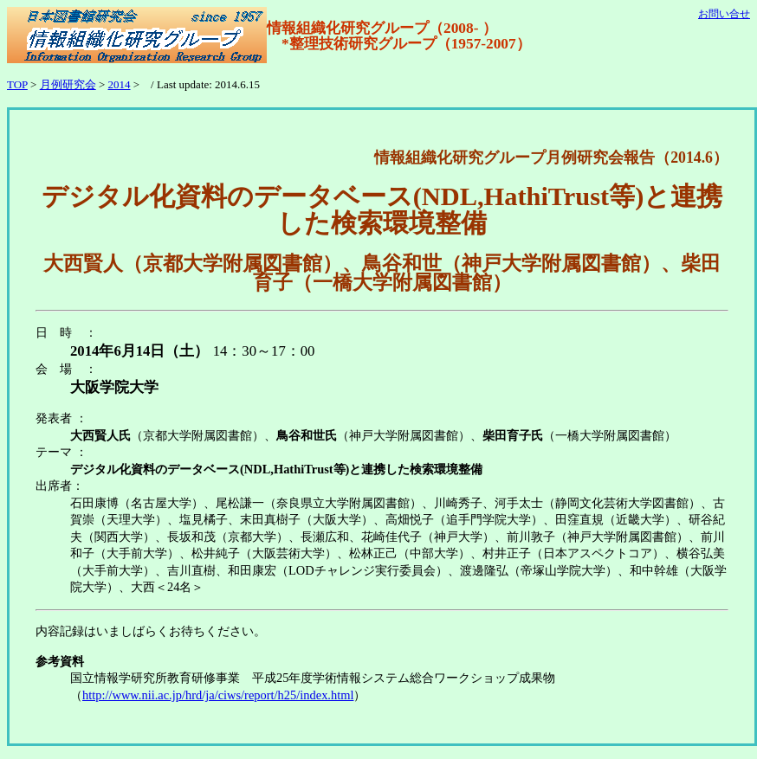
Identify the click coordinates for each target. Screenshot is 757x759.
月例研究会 (68, 84)
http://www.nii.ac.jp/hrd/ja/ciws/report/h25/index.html (217, 695)
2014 (119, 84)
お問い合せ (724, 14)
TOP (17, 84)
